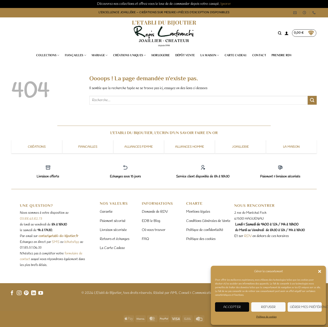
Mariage (100, 55)
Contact (259, 55)
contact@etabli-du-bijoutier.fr (58, 236)
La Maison (209, 55)
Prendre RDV (282, 55)
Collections (47, 55)
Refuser (268, 307)
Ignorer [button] (225, 3)
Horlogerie (160, 55)
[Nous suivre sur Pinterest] (26, 293)
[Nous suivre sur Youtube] (40, 293)
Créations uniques (129, 55)
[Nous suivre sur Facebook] (12, 293)
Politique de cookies (266, 317)
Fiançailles (75, 55)
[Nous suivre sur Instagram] (19, 293)
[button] (320, 271)
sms (55, 242)
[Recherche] (280, 33)
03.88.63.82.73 (31, 218)
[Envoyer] (312, 100)
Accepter (232, 307)
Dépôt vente (185, 55)
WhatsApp (71, 242)
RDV (247, 236)
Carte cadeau (236, 55)
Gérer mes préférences (306, 307)
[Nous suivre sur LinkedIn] (33, 293)
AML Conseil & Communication (192, 293)
